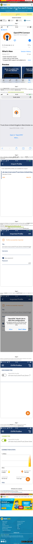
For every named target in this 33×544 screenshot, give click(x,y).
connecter (18, 13)
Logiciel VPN (4, 522)
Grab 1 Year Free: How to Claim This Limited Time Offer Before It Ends (12, 535)
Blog (18, 525)
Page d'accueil (4, 521)
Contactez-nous (20, 522)
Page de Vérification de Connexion (17, 492)
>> (28, 0)
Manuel (18, 528)
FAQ (18, 527)
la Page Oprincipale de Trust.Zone (8, 490)
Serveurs (3, 524)
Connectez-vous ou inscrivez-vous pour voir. (17, 92)
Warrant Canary (5, 528)
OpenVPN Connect (10, 25)
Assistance (19, 524)
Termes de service (5, 525)
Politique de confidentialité (7, 527)
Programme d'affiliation (6, 530)
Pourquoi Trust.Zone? (21, 521)
